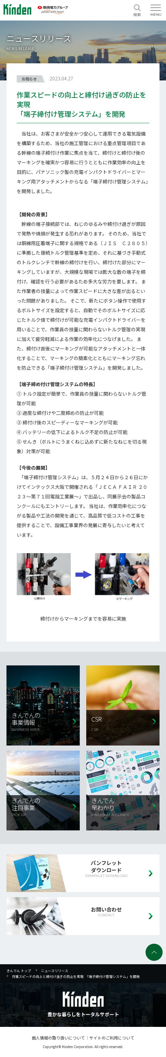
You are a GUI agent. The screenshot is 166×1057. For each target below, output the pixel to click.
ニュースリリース (54, 970)
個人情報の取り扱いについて (58, 1038)
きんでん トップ (18, 970)
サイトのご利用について (111, 1038)
